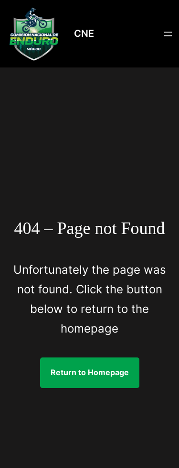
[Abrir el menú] (168, 34)
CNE (84, 33)
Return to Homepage (90, 372)
